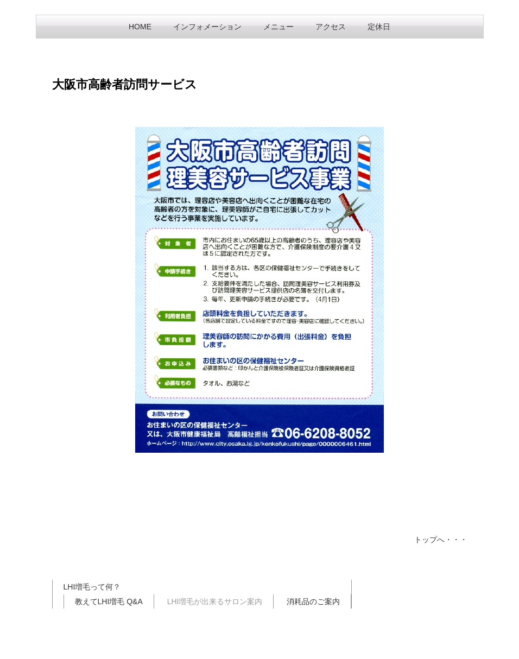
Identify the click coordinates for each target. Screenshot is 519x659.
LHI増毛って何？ (92, 586)
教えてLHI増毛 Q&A (109, 601)
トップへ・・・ (440, 539)
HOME (140, 26)
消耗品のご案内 (313, 601)
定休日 (379, 26)
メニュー (278, 26)
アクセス (330, 26)
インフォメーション (207, 26)
